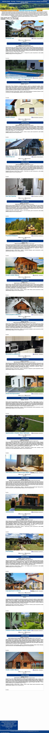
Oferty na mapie (10, 10)
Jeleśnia (41, 21)
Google (3, 722)
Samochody (28, 10)
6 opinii (28, 522)
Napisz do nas (36, 731)
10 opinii (36, 640)
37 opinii (29, 246)
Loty (21, 10)
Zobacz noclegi (25, 46)
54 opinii (30, 364)
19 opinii (28, 167)
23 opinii (30, 680)
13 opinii (29, 206)
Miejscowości (16, 10)
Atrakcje (33, 10)
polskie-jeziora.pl (46, 0)
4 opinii (28, 561)
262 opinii (35, 482)
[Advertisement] (24, 701)
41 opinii (28, 127)
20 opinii (28, 48)
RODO (11, 726)
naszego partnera (29, 94)
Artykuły (39, 10)
